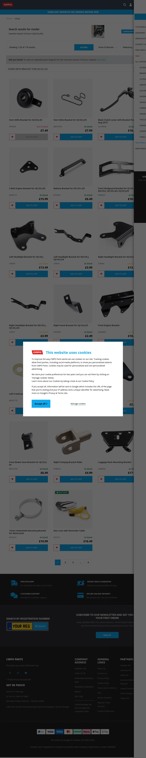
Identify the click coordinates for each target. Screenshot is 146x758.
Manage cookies (66, 403)
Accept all (41, 403)
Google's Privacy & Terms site (53, 392)
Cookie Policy (88, 380)
